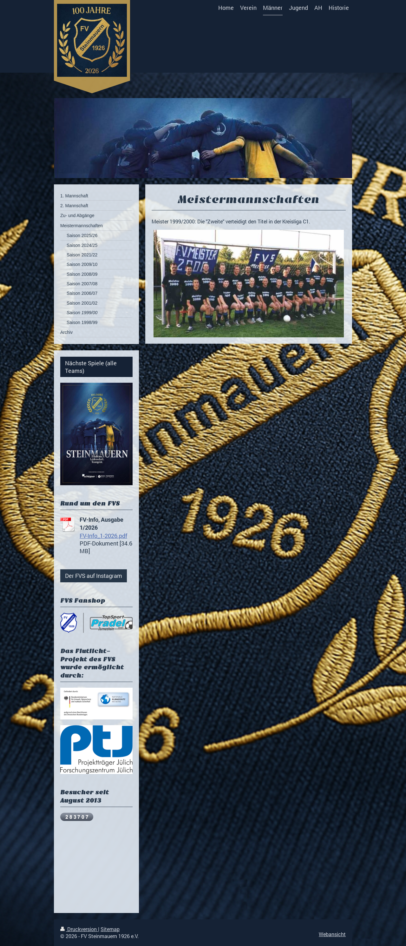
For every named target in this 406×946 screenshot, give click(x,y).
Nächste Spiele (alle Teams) (91, 366)
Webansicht (332, 934)
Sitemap (110, 929)
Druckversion (79, 929)
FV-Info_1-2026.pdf (103, 535)
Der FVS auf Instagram (93, 575)
